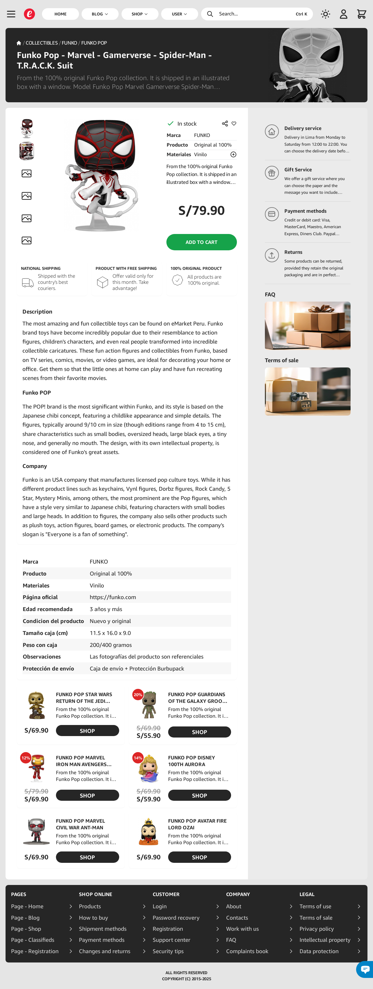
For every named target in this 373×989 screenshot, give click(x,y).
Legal (307, 894)
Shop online (95, 894)
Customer (166, 894)
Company (238, 894)
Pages (18, 894)
